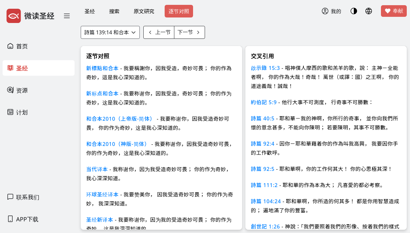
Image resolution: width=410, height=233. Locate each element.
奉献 (393, 11)
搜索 (114, 11)
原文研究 (144, 11)
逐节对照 (179, 11)
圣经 (90, 11)
